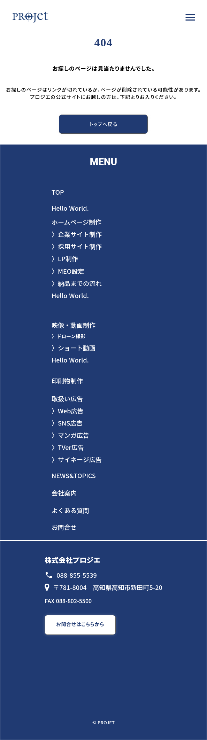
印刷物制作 (67, 380)
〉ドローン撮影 (68, 336)
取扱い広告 (67, 398)
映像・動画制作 (73, 325)
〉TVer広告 (68, 447)
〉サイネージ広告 (77, 459)
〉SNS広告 (67, 423)
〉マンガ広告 (70, 435)
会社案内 (64, 493)
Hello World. (70, 360)
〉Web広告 (68, 410)
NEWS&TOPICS (74, 475)
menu (190, 17)
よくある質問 (70, 510)
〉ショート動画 (73, 347)
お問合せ (64, 527)
